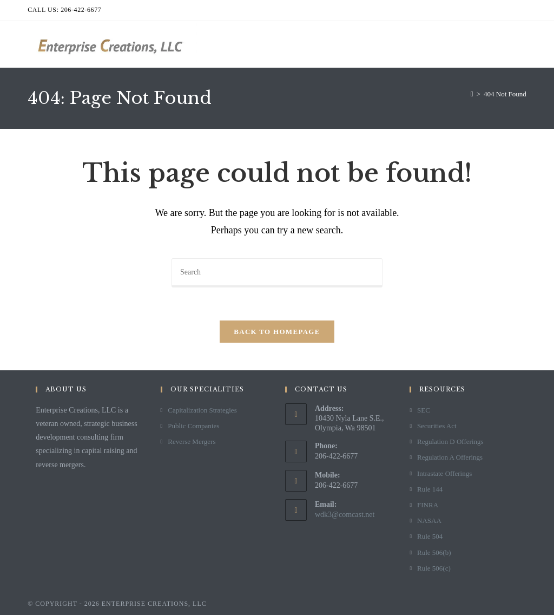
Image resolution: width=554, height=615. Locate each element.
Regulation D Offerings (450, 441)
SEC (423, 410)
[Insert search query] (277, 272)
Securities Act (437, 426)
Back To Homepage (277, 332)
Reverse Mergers (191, 441)
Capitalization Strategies (202, 410)
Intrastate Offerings (444, 473)
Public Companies (193, 426)
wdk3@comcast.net (344, 515)
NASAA (429, 520)
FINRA (427, 505)
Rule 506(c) (434, 568)
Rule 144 (430, 489)
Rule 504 (430, 536)
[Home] (472, 94)
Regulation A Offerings (450, 457)
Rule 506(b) (434, 552)
